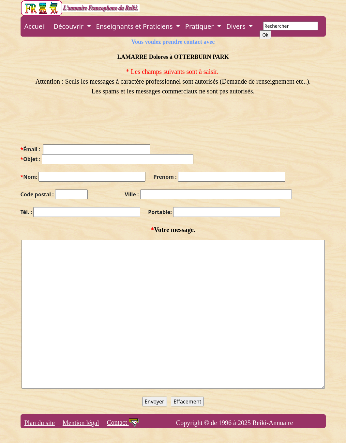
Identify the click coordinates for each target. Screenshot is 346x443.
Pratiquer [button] (200, 26)
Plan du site (39, 422)
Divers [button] (236, 26)
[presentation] (70, 124)
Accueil (35, 26)
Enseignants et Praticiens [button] (135, 26)
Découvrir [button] (69, 26)
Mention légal (81, 422)
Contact (123, 422)
